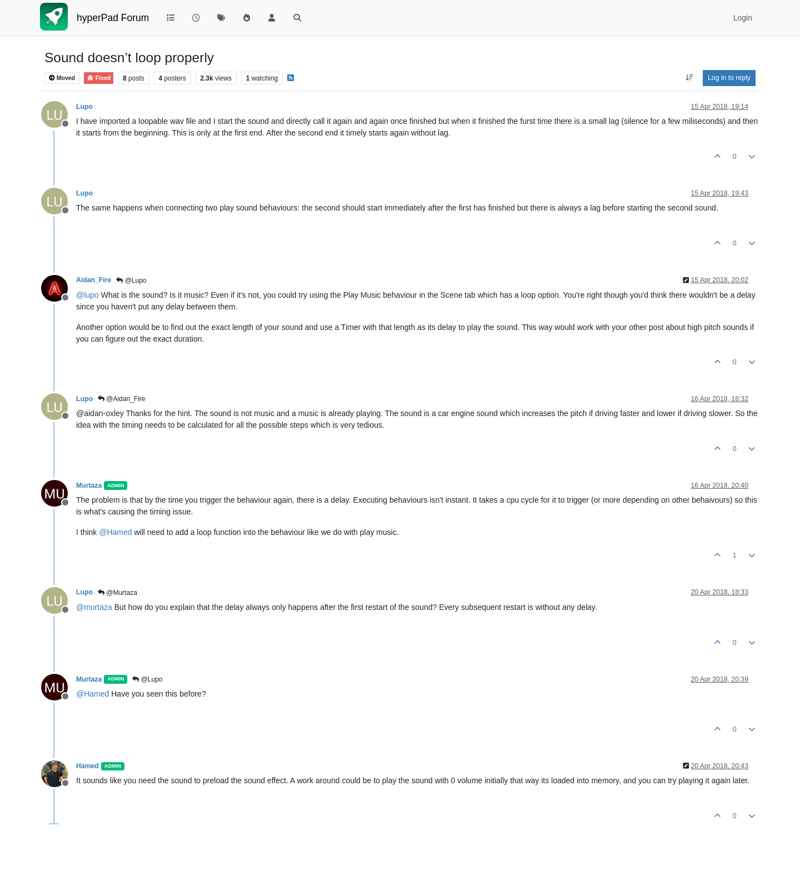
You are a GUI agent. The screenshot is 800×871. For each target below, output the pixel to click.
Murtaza (89, 485)
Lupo (84, 107)
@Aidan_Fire (122, 399)
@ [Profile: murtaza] (94, 607)
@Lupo (131, 280)
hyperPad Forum (113, 17)
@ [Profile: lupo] (87, 295)
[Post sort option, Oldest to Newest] (689, 78)
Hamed (87, 766)
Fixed (99, 78)
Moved (62, 78)
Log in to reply (729, 78)
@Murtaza (117, 593)
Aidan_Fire (93, 280)
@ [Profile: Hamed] (115, 532)
